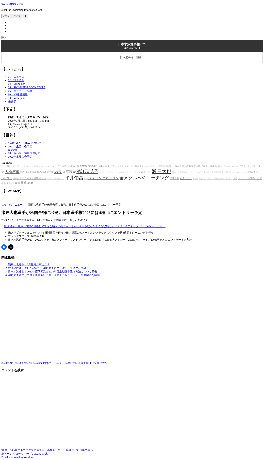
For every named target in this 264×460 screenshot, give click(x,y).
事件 (229, 166)
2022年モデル (107, 166)
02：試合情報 (16, 80)
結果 (58, 172)
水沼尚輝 (161, 166)
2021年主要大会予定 (20, 146)
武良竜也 (119, 166)
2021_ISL (145, 172)
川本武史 (202, 179)
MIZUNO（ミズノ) (239, 172)
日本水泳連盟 (215, 172)
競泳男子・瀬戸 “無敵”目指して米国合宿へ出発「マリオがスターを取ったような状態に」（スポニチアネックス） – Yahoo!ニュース (84, 226)
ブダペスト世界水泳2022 (136, 166)
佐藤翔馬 (252, 172)
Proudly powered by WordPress (18, 457)
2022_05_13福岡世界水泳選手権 (37, 172)
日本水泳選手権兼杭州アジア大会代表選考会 (190, 172)
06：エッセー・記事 (20, 90)
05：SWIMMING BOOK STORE (26, 87)
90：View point (16, 98)
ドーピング (133, 172)
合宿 (61, 220)
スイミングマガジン (103, 178)
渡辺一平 (222, 166)
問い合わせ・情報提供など (24, 153)
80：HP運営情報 (18, 94)
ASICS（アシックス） (55, 179)
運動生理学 (18, 178)
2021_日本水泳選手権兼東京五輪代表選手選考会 (191, 166)
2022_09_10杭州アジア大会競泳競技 (113, 172)
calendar (12, 149)
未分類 (12, 101)
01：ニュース (16, 76)
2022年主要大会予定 (20, 156)
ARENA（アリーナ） (242, 166)
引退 (235, 178)
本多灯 (195, 179)
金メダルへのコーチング (144, 177)
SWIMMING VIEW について (25, 143)
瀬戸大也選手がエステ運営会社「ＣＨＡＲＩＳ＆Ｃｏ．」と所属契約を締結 (54, 275)
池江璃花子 (87, 171)
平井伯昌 (74, 177)
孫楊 (86, 179)
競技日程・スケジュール (13, 166)
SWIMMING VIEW (12, 4)
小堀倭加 (152, 166)
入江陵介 (69, 172)
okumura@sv (43, 362)
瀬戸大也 (161, 171)
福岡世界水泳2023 (87, 166)
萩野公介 (186, 178)
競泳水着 (174, 178)
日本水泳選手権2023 (35, 178)
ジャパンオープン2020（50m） (59, 166)
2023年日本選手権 (78, 362)
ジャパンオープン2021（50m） (219, 179)
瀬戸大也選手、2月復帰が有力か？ (29, 264)
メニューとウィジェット (15, 16)
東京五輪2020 (23, 183)
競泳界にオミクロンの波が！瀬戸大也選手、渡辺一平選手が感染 (47, 268)
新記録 (10, 183)
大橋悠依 (12, 172)
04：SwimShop (16, 83)
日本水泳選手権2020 (34, 166)
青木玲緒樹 (226, 172)
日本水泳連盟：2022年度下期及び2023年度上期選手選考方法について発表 (52, 271)
